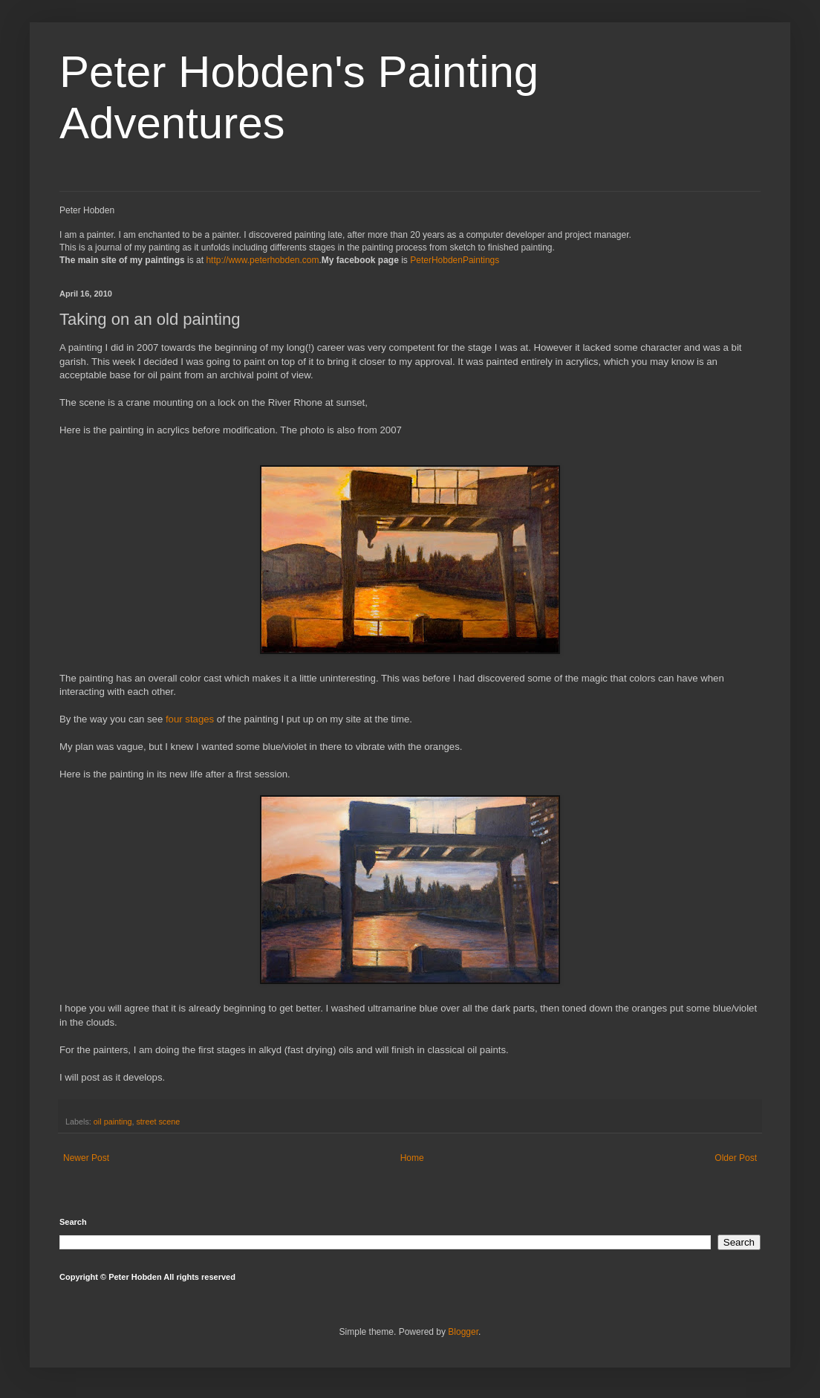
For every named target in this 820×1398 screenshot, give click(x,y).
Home (412, 1158)
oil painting (113, 1121)
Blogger (463, 1332)
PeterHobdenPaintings (454, 260)
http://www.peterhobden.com (262, 260)
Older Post (736, 1158)
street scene (158, 1121)
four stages (190, 719)
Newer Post (86, 1158)
